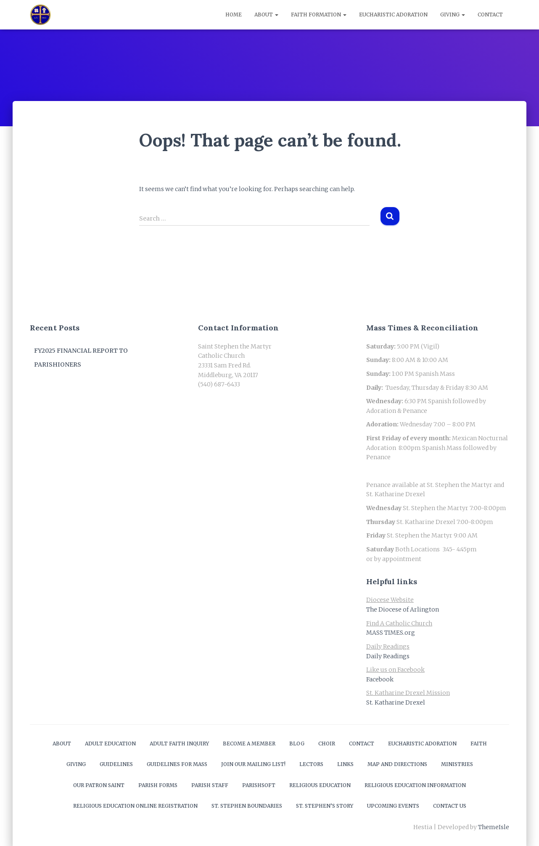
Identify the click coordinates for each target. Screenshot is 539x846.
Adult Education (110, 743)
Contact (490, 14)
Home (233, 14)
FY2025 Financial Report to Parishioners (81, 358)
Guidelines (116, 764)
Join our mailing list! (253, 764)
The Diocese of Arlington (402, 609)
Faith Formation (318, 14)
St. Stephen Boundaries (246, 806)
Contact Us (449, 806)
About (266, 14)
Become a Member (249, 743)
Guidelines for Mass (177, 764)
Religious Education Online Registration (135, 806)
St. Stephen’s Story (324, 806)
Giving (452, 14)
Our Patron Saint (98, 785)
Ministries (457, 764)
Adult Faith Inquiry (179, 743)
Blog (296, 743)
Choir (326, 743)
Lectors (311, 764)
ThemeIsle (493, 827)
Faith (478, 743)
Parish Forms (157, 785)
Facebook (380, 679)
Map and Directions (397, 764)
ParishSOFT (258, 785)
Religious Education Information (415, 785)
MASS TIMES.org (390, 632)
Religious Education (320, 785)
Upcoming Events (393, 806)
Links (345, 764)
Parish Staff (209, 785)
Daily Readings (388, 656)
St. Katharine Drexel (395, 702)
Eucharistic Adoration (393, 14)
